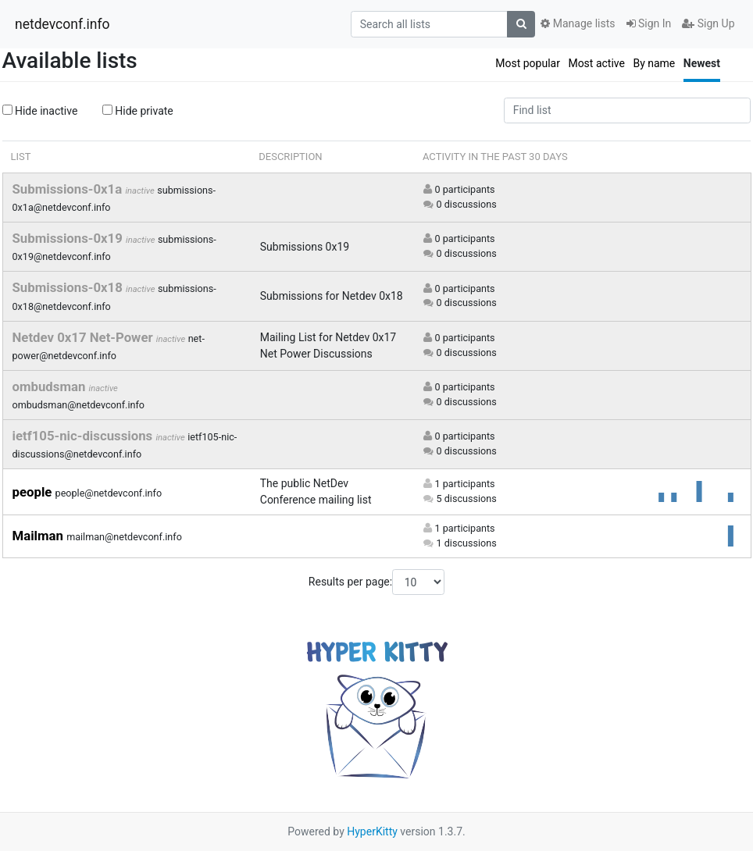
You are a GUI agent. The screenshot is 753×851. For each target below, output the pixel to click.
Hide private (137, 111)
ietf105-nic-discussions (84, 435)
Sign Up (708, 23)
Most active (596, 63)
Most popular (527, 63)
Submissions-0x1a (69, 189)
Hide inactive (40, 111)
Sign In (649, 23)
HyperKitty (372, 831)
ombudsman (50, 386)
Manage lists (578, 23)
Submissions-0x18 (69, 287)
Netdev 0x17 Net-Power (84, 337)
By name (654, 63)
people (33, 492)
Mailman (39, 535)
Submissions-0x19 (69, 238)
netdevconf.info (62, 24)
